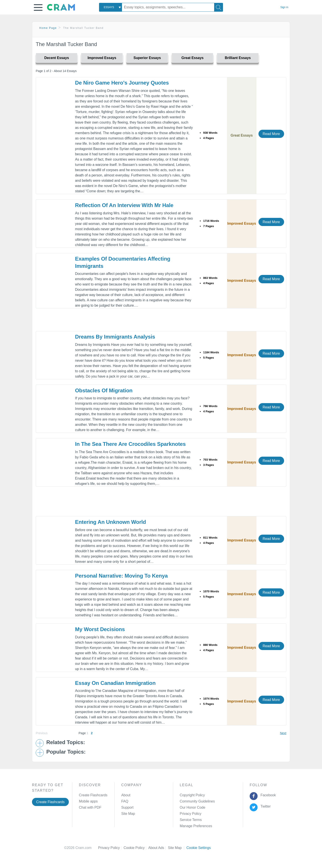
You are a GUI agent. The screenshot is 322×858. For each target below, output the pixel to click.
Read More (271, 134)
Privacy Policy (190, 813)
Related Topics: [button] (65, 742)
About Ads (158, 848)
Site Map (128, 813)
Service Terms (191, 820)
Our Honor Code (192, 807)
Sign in (284, 7)
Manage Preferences (196, 826)
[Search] (218, 7)
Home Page (48, 28)
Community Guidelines (197, 801)
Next (283, 733)
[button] (38, 7)
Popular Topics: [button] (66, 752)
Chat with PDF (90, 807)
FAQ (124, 801)
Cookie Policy (136, 848)
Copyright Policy (192, 795)
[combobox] (110, 7)
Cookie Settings (198, 848)
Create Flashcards (50, 802)
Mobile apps (88, 801)
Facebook (267, 795)
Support (127, 807)
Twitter (265, 806)
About (125, 795)
